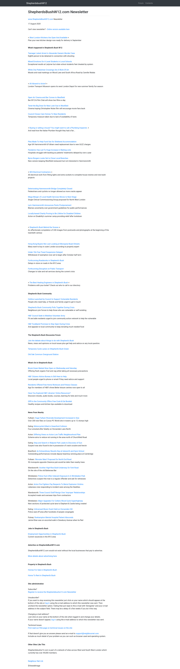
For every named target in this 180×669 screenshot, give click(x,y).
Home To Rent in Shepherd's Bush (41, 575)
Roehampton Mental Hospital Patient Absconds (54, 517)
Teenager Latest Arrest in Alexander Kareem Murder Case (51, 53)
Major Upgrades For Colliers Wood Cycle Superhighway (60, 501)
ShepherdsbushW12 (36, 3)
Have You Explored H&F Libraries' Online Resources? (49, 393)
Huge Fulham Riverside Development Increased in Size (57, 418)
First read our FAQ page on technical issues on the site (50, 628)
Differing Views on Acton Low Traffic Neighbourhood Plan (57, 434)
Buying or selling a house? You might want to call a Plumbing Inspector (58, 128)
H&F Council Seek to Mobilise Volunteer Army (46, 316)
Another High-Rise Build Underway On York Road (59, 468)
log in (47, 603)
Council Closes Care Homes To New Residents (47, 114)
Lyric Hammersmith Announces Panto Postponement (49, 205)
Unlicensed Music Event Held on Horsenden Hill (53, 509)
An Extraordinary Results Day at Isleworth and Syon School (60, 451)
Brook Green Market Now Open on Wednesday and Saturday (52, 368)
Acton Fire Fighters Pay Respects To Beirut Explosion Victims (58, 484)
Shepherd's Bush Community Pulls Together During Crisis (51, 307)
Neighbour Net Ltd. (35, 661)
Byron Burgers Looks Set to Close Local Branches (48, 158)
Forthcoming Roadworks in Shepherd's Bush (46, 260)
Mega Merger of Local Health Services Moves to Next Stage (52, 197)
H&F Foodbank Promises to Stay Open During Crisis (49, 324)
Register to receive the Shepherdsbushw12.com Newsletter (52, 592)
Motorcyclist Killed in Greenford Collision (50, 426)
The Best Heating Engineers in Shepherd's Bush (49, 282)
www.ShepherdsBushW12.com (40, 19)
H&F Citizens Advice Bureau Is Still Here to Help (47, 376)
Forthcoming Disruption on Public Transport (46, 269)
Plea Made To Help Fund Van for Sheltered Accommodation (52, 142)
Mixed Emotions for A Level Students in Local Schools (50, 61)
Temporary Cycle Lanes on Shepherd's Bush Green (48, 349)
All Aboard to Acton (37, 84)
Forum (141, 3)
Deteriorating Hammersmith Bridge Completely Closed (50, 189)
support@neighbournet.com (87, 633)
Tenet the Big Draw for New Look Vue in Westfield (48, 106)
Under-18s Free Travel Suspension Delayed (45, 252)
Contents (149, 3)
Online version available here (58, 29)
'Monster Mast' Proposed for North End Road (53, 459)
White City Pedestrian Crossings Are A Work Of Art (48, 70)
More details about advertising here (42, 556)
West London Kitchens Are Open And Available (49, 37)
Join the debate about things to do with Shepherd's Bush (51, 341)
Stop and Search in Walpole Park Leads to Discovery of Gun (58, 443)
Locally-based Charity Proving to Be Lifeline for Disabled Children (54, 213)
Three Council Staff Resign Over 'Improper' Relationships (62, 492)
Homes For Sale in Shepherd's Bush (42, 570)
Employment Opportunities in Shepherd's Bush (47, 534)
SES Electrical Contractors (40, 172)
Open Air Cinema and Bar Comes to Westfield (46, 97)
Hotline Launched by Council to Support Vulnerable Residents (53, 299)
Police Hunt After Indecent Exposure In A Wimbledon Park (61, 476)
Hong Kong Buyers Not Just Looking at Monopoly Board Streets (54, 244)
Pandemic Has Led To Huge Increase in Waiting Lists (49, 150)
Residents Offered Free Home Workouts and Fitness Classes (52, 385)
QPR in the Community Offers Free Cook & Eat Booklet (50, 401)
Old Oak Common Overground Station (43, 354)
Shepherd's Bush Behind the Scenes (44, 227)
